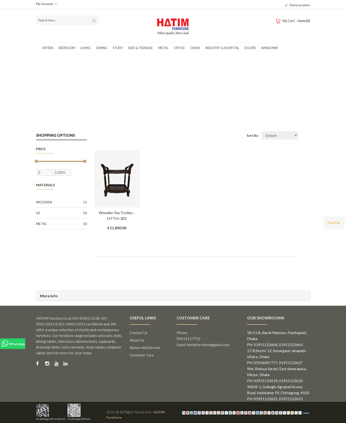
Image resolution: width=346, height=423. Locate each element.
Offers (47, 48)
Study (118, 48)
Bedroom (67, 48)
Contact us (139, 332)
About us (137, 340)
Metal (163, 48)
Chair (195, 48)
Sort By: (253, 135)
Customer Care (142, 355)
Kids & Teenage (140, 48)
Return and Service (145, 347)
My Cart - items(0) (292, 21)
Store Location (297, 5)
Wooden (61, 202)
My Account (46, 4)
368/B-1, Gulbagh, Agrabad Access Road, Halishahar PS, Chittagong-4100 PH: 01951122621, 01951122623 (278, 393)
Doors (250, 48)
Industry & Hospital (222, 48)
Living (85, 48)
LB (61, 213)
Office (179, 48)
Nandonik (269, 48)
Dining (101, 48)
